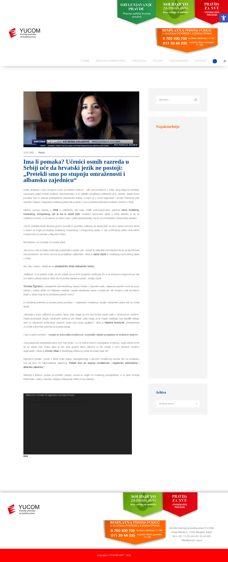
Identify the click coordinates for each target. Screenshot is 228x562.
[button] (223, 18)
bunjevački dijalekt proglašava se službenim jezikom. (111, 335)
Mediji (41, 152)
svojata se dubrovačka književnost (66, 335)
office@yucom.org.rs (191, 540)
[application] (77, 423)
